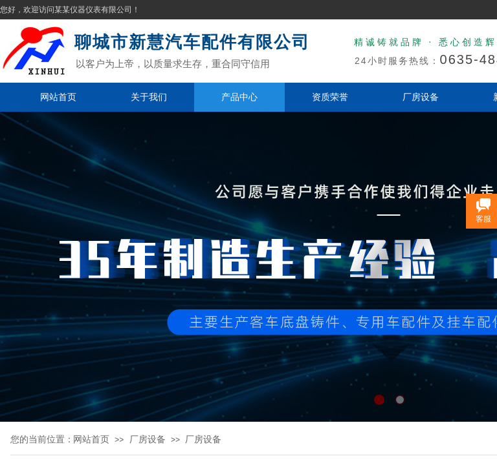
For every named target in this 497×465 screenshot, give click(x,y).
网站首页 (58, 97)
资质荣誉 (330, 97)
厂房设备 (421, 97)
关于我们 (149, 97)
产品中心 (239, 97)
